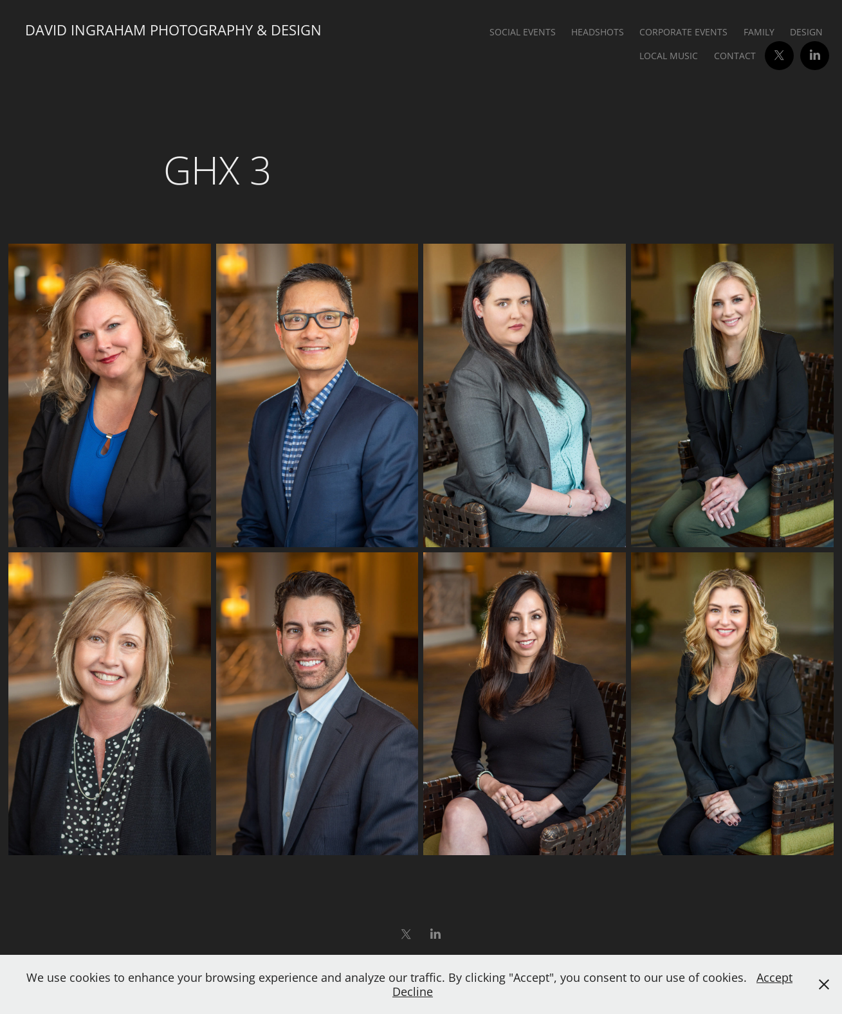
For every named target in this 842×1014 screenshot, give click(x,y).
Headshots (597, 32)
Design (806, 32)
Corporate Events (683, 32)
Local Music (668, 56)
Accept (774, 977)
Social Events (523, 32)
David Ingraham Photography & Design (173, 30)
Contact (735, 56)
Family (759, 32)
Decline (412, 991)
